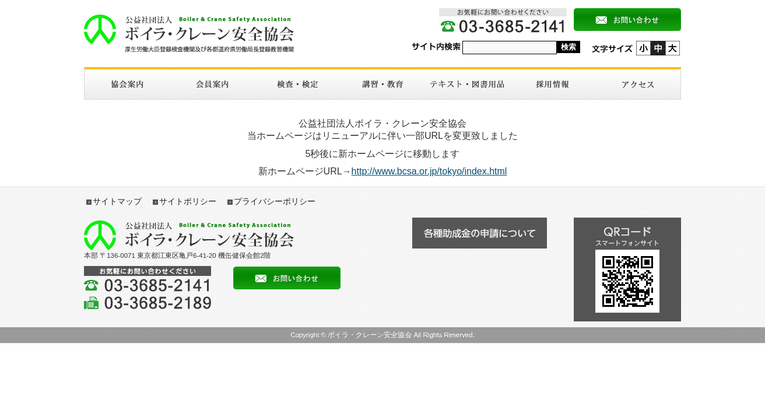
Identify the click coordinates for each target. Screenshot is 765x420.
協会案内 (127, 84)
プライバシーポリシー (274, 201)
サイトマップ (117, 201)
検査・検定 (297, 84)
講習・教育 (382, 84)
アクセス (637, 84)
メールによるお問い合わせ (627, 19)
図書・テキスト (467, 84)
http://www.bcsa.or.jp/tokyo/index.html (429, 171)
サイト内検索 (436, 47)
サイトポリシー (187, 201)
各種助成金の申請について (479, 233)
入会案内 (212, 84)
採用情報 (552, 84)
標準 (658, 48)
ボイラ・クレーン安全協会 (189, 33)
